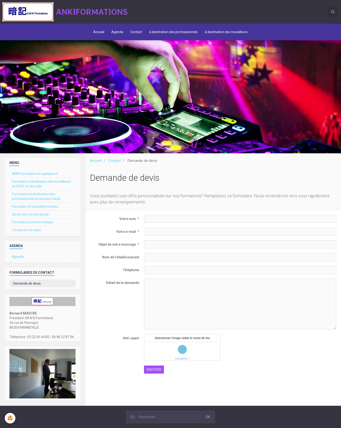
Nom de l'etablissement (120, 257)
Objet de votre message (117, 244)
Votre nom (127, 219)
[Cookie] (10, 418)
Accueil (98, 32)
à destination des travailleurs (226, 32)
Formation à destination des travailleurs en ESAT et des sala (41, 184)
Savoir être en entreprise (30, 214)
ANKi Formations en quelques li (35, 174)
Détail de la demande (122, 283)
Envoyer (154, 369)
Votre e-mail (126, 232)
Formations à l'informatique (32, 222)
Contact (136, 32)
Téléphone (131, 270)
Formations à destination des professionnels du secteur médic (36, 196)
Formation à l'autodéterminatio (35, 206)
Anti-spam (131, 338)
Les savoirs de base (26, 230)
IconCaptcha (181, 358)
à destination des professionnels (173, 32)
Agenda (117, 32)
